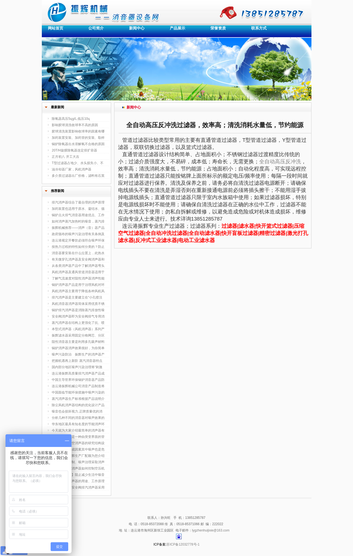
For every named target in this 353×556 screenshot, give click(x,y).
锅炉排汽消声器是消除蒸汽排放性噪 (78, 310)
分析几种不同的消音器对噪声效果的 (78, 418)
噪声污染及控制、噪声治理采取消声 (78, 462)
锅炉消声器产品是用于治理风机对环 (78, 285)
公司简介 (96, 28)
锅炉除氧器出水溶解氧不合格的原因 (78, 144)
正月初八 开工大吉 (65, 157)
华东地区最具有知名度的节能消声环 (78, 424)
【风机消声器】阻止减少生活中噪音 (78, 475)
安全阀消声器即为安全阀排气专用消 (78, 316)
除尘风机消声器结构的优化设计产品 (78, 405)
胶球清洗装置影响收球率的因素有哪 (78, 131)
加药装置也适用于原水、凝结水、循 (78, 209)
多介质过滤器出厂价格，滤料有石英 (78, 176)
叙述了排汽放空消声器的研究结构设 (78, 443)
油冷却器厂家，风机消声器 (71, 169)
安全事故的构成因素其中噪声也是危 (78, 449)
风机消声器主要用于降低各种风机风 (78, 291)
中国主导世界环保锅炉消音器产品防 (78, 380)
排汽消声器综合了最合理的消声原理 (78, 202)
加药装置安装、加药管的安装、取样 (78, 138)
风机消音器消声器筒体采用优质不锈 (78, 304)
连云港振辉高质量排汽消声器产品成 (78, 373)
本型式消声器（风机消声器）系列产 (78, 329)
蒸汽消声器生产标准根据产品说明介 (78, 399)
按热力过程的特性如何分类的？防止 (78, 247)
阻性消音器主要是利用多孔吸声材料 (78, 342)
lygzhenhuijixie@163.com (210, 530)
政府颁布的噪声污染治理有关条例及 (78, 234)
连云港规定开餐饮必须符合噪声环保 (78, 240)
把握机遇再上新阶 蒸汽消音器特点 (77, 361)
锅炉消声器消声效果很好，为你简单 (78, 348)
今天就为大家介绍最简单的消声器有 (78, 430)
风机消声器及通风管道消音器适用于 (78, 272)
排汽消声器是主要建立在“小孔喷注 (77, 297)
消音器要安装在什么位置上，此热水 (78, 253)
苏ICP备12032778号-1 (182, 544)
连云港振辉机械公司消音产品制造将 (78, 386)
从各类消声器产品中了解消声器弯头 (78, 266)
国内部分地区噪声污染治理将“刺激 (77, 367)
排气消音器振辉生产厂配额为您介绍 (78, 456)
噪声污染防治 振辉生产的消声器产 (78, 354)
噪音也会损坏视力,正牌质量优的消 (77, 411)
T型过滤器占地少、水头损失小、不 (77, 163)
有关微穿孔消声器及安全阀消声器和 (78, 259)
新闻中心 (136, 28)
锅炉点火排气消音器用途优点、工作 (78, 215)
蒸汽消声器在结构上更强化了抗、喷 (78, 323)
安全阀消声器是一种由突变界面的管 (78, 437)
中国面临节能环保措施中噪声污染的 (78, 392)
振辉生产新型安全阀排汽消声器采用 (78, 487)
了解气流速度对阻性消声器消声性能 (78, 278)
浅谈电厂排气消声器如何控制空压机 (78, 468)
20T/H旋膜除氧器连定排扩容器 (74, 150)
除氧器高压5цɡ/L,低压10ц (71, 119)
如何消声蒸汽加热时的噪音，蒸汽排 (78, 221)
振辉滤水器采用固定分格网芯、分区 (78, 335)
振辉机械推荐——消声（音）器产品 (78, 228)
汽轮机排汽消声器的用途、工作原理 (78, 481)
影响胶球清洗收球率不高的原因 (75, 125)
